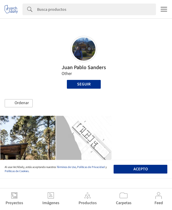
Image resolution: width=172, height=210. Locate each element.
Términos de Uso (66, 167)
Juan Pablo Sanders (84, 67)
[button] (19, 103)
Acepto (140, 169)
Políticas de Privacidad (91, 167)
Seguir (84, 84)
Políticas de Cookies (17, 171)
